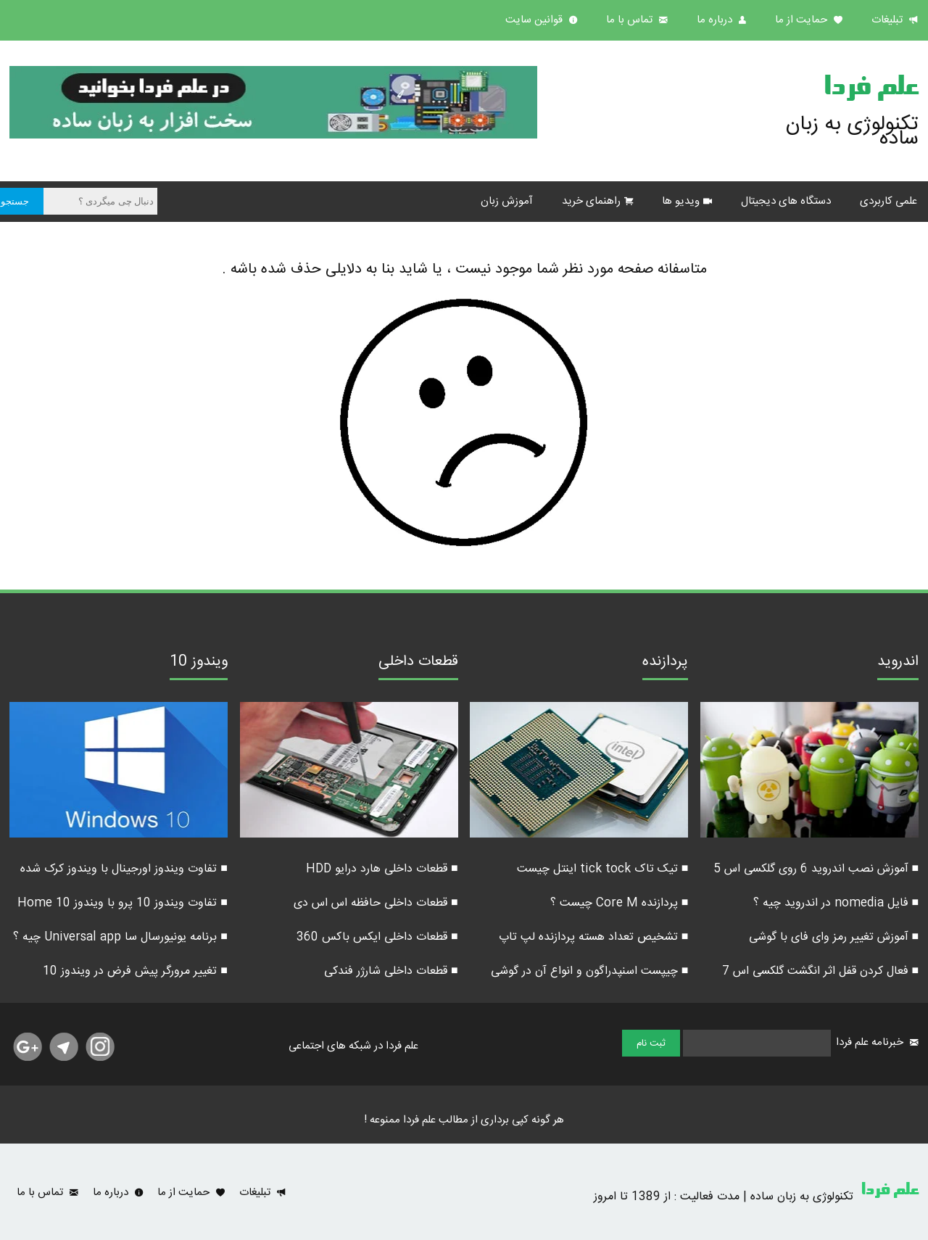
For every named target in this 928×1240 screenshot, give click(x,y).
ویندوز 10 (199, 663)
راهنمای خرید (591, 201)
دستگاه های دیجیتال (786, 201)
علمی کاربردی (888, 201)
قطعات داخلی (418, 663)
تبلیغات (888, 20)
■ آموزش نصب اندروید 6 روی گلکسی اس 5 (816, 869)
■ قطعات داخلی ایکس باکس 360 (377, 937)
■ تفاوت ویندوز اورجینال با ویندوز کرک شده (124, 869)
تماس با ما (630, 20)
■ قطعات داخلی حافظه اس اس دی (376, 903)
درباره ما (716, 20)
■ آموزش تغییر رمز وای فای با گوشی (834, 937)
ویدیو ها (681, 201)
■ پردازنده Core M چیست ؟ (619, 903)
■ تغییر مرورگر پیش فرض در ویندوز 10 (135, 971)
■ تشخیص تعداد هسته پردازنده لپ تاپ (594, 937)
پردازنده (665, 663)
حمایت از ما (802, 20)
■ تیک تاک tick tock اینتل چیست (603, 869)
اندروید (898, 663)
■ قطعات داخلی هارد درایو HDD (382, 869)
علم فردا (871, 90)
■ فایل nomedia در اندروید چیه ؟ (836, 903)
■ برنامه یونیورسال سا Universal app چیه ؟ (120, 937)
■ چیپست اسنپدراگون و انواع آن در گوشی (590, 971)
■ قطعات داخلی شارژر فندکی (391, 971)
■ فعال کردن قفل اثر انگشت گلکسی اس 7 (820, 971)
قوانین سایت (535, 20)
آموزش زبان (507, 201)
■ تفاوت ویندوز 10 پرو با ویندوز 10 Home (122, 903)
